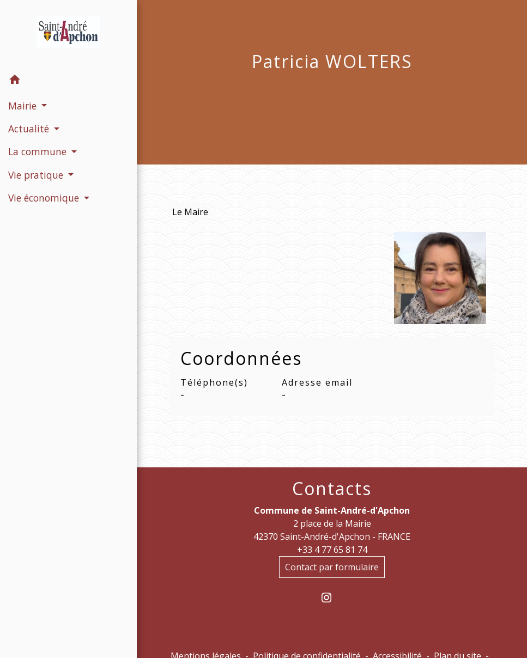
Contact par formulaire (332, 567)
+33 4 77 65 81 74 (332, 550)
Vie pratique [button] (37, 174)
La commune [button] (38, 151)
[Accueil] (68, 34)
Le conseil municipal (353, 88)
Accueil (213, 88)
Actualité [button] (30, 128)
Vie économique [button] (45, 197)
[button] (68, 81)
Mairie (264, 88)
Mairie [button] (23, 105)
